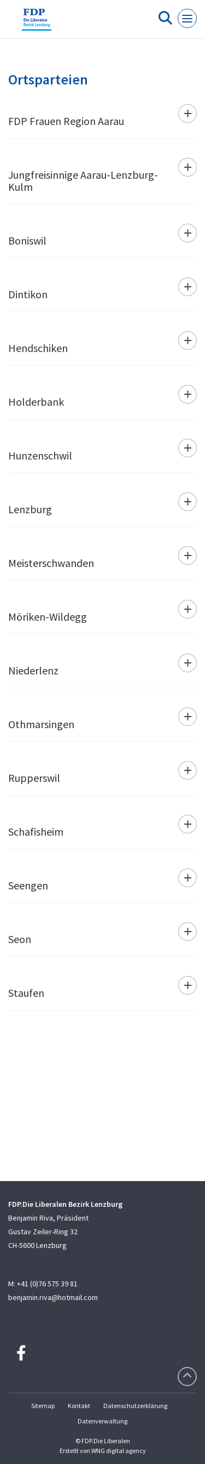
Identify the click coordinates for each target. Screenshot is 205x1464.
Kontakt (79, 1405)
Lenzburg (30, 509)
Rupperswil (34, 778)
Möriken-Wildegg (47, 616)
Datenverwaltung (102, 1421)
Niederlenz (33, 670)
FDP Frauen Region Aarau (66, 121)
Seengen (28, 885)
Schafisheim (35, 831)
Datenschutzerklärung (135, 1405)
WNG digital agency (118, 1450)
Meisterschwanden (51, 563)
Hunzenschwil (40, 455)
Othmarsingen (41, 724)
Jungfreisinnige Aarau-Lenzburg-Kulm (83, 181)
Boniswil (27, 240)
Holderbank (36, 401)
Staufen (26, 993)
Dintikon (28, 294)
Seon (19, 939)
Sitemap (43, 1405)
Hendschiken (38, 348)
